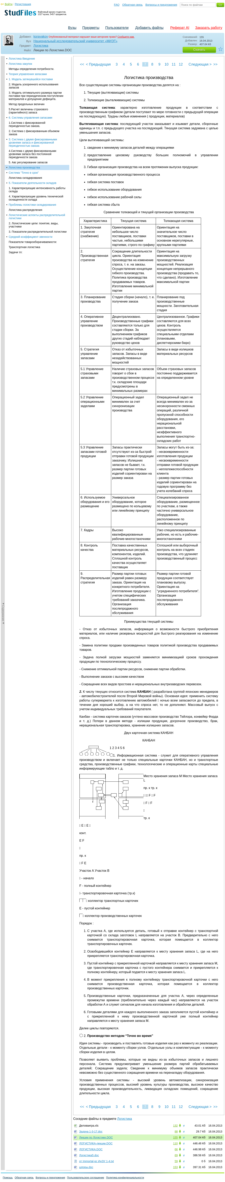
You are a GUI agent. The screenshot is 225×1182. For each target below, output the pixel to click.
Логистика (40, 45)
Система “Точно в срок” (24, 112)
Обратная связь (132, 4)
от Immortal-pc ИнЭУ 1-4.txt (96, 1161)
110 (175, 1143)
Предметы (90, 28)
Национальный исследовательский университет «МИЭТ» (75, 41)
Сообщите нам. (126, 37)
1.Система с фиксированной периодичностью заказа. (27, 64)
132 (175, 1125)
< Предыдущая (98, 64)
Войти (8, 4)
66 (176, 1149)
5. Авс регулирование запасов (28, 102)
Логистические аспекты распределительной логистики (37, 156)
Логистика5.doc (89, 1155)
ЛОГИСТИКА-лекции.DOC (96, 1143)
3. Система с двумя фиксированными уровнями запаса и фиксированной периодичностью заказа (33, 82)
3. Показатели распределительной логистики (37, 171)
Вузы (72, 28)
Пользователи (116, 28)
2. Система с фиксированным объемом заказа (34, 72)
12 (181, 64)
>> (215, 64)
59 (176, 1161)
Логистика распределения (25, 149)
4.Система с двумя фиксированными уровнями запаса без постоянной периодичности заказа (32, 94)
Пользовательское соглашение (85, 1177)
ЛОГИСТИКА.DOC (91, 1149)
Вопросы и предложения (161, 4)
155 (175, 1137)
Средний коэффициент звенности (30, 176)
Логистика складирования (25, 117)
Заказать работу (208, 28)
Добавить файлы (149, 28)
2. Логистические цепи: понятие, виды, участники (33, 165)
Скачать (199, 49)
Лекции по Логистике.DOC (96, 1137)
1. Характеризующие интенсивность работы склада (37, 129)
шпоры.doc (86, 1167)
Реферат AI (179, 28)
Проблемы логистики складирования (32, 144)
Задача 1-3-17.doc (91, 1131)
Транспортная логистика (24, 186)
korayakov (40, 36)
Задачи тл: (15, 192)
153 (175, 1167)
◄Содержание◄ (3, 125)
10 (166, 64)
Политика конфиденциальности (125, 1177)
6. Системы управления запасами (30, 57)
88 (176, 1131)
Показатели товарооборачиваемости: (33, 181)
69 (176, 1155)
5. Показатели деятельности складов (32, 122)
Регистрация (23, 4)
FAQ (117, 4)
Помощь (8, 1177)
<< (82, 64)
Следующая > (200, 64)
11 (174, 64)
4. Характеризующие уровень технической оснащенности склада (36, 138)
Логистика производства (24, 107)
